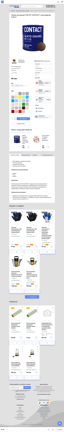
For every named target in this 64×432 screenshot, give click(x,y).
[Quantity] (12, 118)
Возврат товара (44, 414)
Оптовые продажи (44, 415)
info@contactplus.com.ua (44, 399)
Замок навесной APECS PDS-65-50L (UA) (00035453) (16, 364)
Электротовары (20, 418)
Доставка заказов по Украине (44, 410)
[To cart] (28, 147)
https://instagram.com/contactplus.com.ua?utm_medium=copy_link (45, 396)
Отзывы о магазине (44, 413)
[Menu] (2, 2)
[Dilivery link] (50, 82)
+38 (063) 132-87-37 (50, 5)
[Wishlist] (22, 214)
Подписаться (27, 387)
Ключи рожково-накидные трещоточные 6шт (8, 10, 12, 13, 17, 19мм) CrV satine (31, 274)
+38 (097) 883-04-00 (51, 7)
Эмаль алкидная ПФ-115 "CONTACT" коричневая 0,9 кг (25, 139)
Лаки (20, 408)
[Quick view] (22, 212)
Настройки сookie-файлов (44, 408)
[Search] (22, 6)
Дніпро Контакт (17, 66)
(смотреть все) (47, 61)
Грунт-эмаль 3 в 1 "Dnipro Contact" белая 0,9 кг (45, 138)
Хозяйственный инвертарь (20, 417)
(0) (15, 70)
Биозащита (20, 410)
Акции (44, 418)
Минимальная (42, 115)
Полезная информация (44, 407)
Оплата (43, 417)
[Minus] (15, 119)
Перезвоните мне (20, 399)
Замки (20, 413)
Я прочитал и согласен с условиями (20, 391)
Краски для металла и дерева (22, 10)
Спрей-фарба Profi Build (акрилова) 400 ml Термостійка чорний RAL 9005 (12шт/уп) (47, 326)
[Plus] (15, 118)
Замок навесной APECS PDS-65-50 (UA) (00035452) (30, 364)
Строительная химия (20, 411)
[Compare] (22, 217)
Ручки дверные (20, 415)
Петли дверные (20, 414)
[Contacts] (58, 2)
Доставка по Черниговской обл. (44, 411)
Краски (13, 10)
